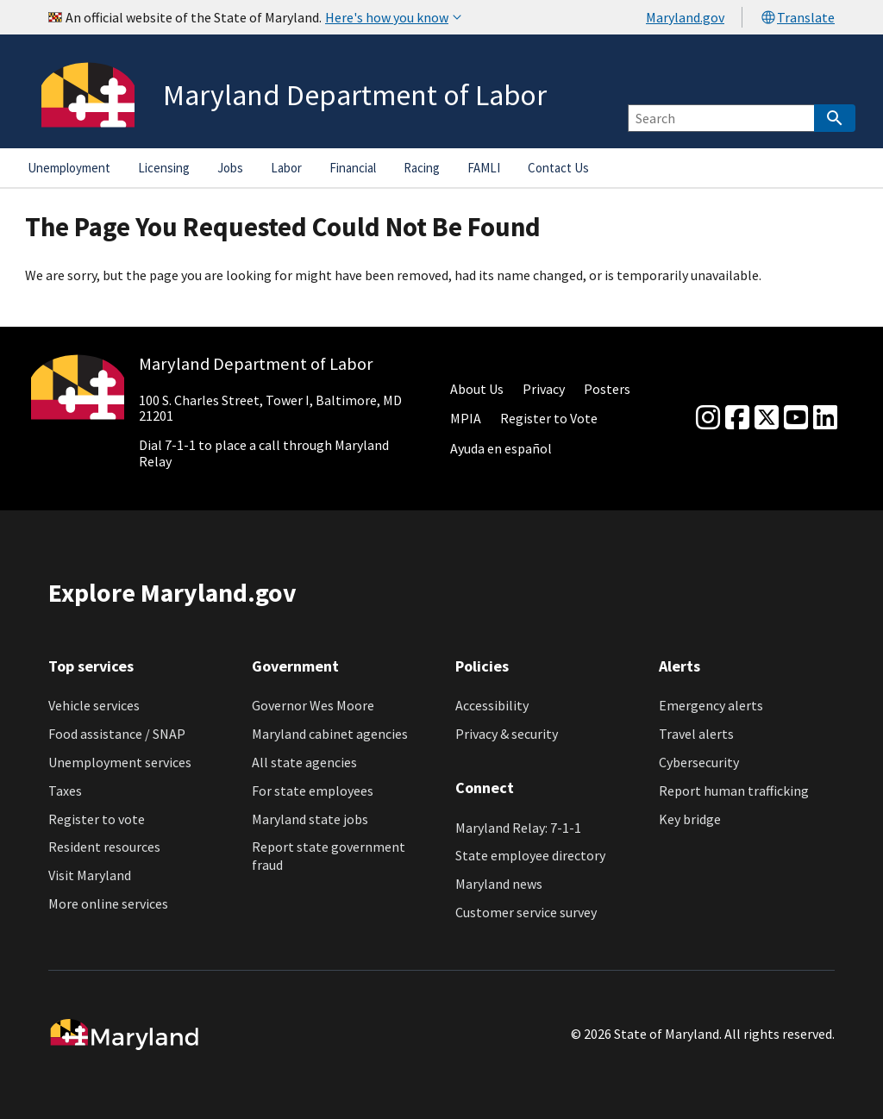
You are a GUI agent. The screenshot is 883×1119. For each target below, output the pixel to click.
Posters (607, 388)
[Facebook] (737, 418)
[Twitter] (767, 418)
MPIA (465, 418)
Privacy (544, 388)
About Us (477, 388)
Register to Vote (549, 418)
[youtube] (796, 418)
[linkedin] (825, 418)
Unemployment (69, 167)
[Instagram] (708, 418)
